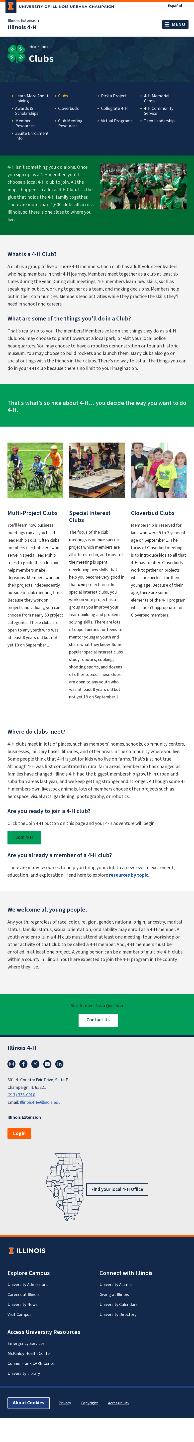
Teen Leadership (159, 121)
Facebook (23, 1064)
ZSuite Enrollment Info (32, 136)
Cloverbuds (68, 109)
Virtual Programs (117, 121)
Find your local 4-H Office (117, 1189)
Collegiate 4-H (114, 109)
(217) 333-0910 (21, 1095)
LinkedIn (59, 1064)
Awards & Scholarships (26, 111)
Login (19, 1133)
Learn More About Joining (31, 99)
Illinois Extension (23, 21)
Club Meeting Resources (70, 124)
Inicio (32, 47)
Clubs (63, 96)
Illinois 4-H (22, 27)
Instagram (11, 1064)
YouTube (47, 1064)
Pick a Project (114, 96)
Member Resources (25, 124)
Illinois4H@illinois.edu (40, 1102)
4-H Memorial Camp (156, 99)
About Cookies (28, 1403)
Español (175, 5)
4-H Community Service (158, 111)
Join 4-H (24, 837)
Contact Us (98, 1020)
